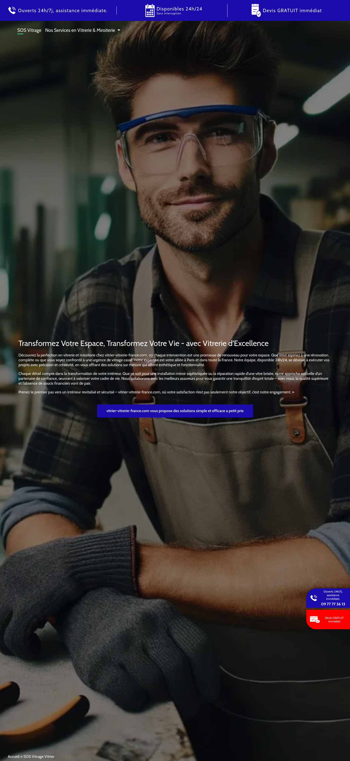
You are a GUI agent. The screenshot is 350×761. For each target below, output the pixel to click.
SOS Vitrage (29, 30)
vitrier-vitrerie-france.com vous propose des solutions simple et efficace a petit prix (175, 410)
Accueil (13, 756)
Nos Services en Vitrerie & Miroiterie (80, 30)
